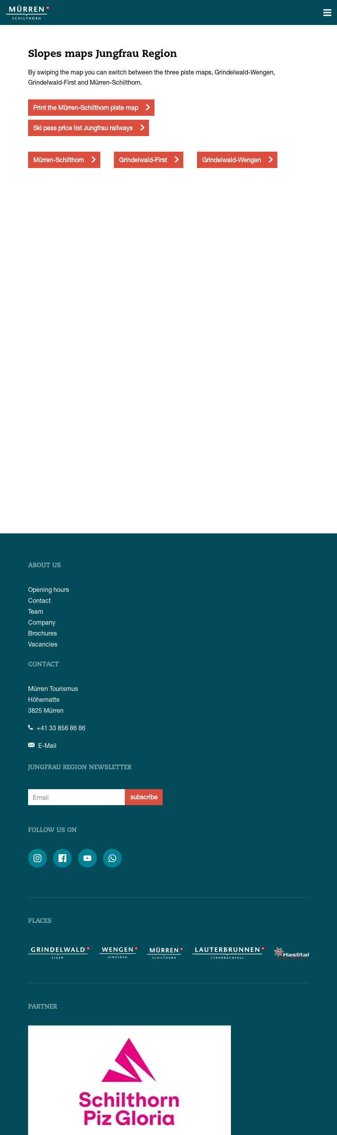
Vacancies (42, 644)
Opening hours (48, 589)
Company (41, 622)
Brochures (42, 633)
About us (44, 566)
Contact (39, 600)
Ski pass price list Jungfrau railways (83, 127)
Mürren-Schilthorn (58, 159)
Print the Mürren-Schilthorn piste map (85, 107)
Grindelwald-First (143, 159)
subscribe (144, 796)
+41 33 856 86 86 (56, 727)
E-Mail (42, 745)
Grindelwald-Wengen (231, 159)
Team (35, 611)
